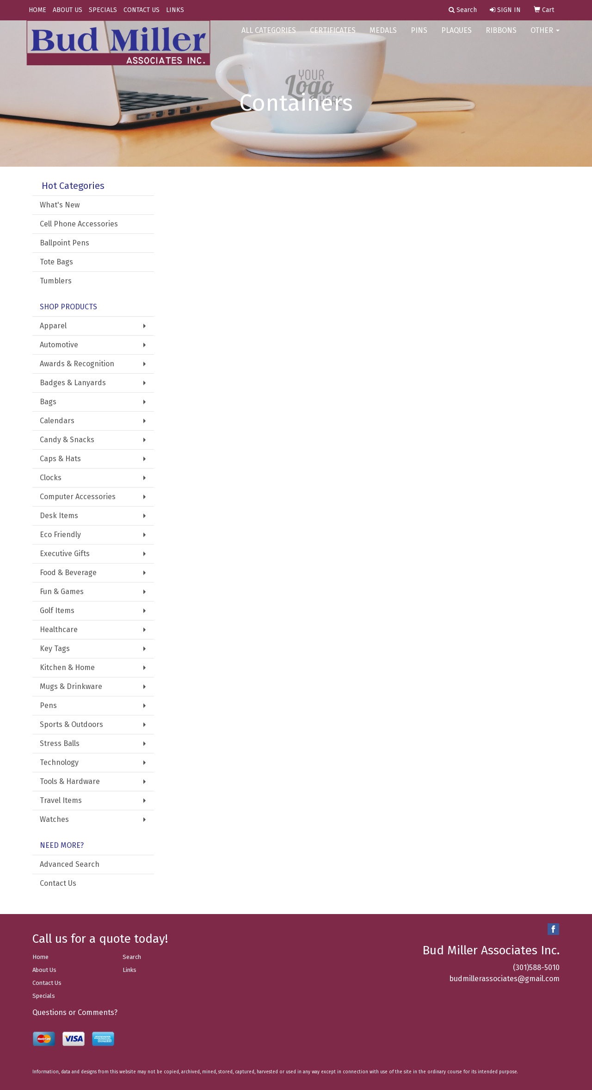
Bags (48, 401)
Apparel (53, 325)
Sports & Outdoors (71, 724)
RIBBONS (501, 36)
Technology (59, 762)
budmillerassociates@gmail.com (504, 978)
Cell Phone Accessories (79, 223)
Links (129, 969)
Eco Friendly (60, 534)
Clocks (51, 477)
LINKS (175, 10)
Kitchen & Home (67, 667)
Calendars (57, 420)
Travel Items (61, 800)
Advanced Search (69, 864)
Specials (43, 995)
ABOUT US (67, 10)
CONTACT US (141, 10)
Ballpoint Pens (64, 242)
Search (132, 956)
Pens (48, 705)
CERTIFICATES (333, 36)
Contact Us (58, 883)
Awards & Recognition (77, 363)
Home (40, 956)
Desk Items (59, 515)
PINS (419, 36)
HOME (37, 10)
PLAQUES (456, 36)
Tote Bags (56, 261)
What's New (60, 204)
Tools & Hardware (70, 781)
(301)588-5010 (536, 967)
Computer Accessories (78, 496)
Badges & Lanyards (73, 382)
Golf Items (57, 610)
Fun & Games (62, 591)
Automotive (59, 344)
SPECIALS (103, 10)
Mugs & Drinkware (71, 686)
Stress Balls (60, 743)
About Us (44, 969)
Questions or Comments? (74, 1012)
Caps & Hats (60, 458)
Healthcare (59, 629)
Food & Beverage (68, 572)
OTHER (545, 36)
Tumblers (56, 280)
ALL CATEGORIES (268, 36)
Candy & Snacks (67, 439)
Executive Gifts (65, 553)
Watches (54, 819)
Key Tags (55, 648)
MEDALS (383, 36)
